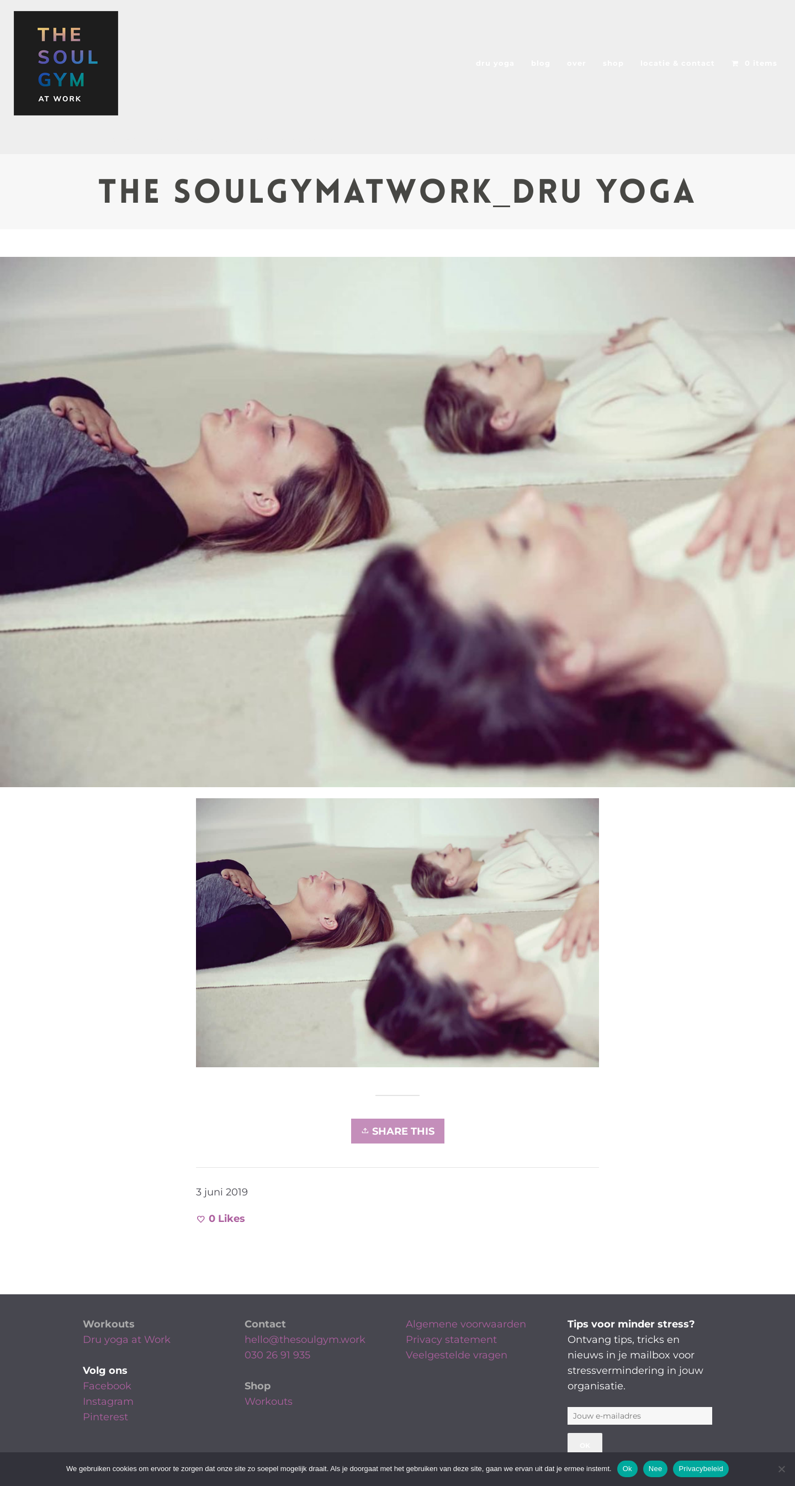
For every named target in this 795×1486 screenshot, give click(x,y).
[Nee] (781, 1468)
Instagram (108, 1401)
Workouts (109, 1324)
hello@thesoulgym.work (305, 1340)
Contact (265, 1324)
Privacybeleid (701, 1468)
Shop (258, 1386)
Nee (655, 1468)
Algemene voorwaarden (466, 1324)
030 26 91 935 (277, 1355)
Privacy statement (451, 1340)
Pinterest (105, 1417)
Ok (627, 1468)
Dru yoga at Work (127, 1340)
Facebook (107, 1386)
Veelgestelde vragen (456, 1355)
